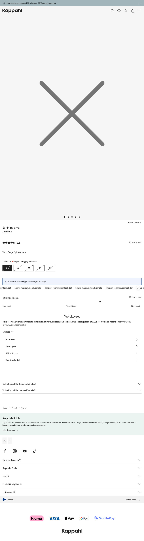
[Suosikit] (119, 10)
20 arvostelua (135, 297)
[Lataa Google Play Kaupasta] (10, 440)
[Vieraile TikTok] (34, 451)
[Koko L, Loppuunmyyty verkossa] (39, 268)
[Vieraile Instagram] (14, 451)
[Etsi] (112, 10)
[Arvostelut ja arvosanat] (72, 242)
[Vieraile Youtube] (24, 451)
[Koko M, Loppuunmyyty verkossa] (29, 268)
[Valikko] (139, 10)
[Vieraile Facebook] (4, 451)
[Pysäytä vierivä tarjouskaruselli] (138, 288)
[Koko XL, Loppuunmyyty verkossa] (50, 268)
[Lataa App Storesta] (4, 440)
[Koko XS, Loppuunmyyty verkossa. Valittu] (7, 268)
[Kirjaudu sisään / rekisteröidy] (125, 10)
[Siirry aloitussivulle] (12, 11)
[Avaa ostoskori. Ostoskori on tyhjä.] (132, 10)
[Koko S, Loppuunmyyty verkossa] (18, 268)
